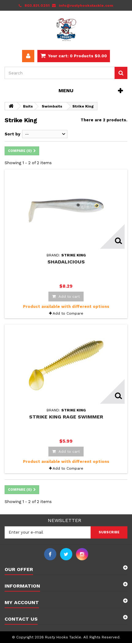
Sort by (12, 134)
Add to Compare (68, 313)
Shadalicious (66, 262)
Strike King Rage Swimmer (66, 417)
